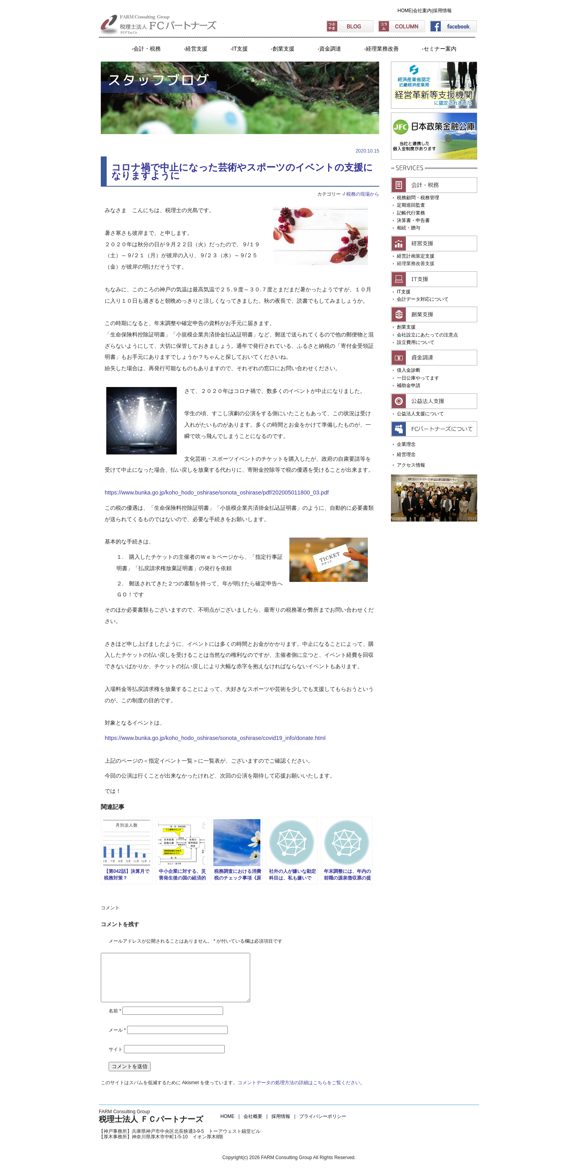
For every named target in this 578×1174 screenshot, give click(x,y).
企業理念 (406, 444)
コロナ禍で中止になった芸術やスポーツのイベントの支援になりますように (242, 171)
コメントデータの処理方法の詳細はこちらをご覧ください (299, 1092)
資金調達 (330, 48)
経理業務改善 (382, 48)
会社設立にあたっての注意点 (427, 335)
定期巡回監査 (411, 205)
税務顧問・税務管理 (418, 197)
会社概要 (253, 1126)
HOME (405, 10)
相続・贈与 (408, 228)
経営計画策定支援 (415, 256)
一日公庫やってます (418, 378)
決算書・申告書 (413, 220)
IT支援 (240, 48)
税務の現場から (362, 194)
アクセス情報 (411, 465)
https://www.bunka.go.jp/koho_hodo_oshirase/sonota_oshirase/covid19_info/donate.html (215, 738)
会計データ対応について (423, 299)
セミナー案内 (440, 48)
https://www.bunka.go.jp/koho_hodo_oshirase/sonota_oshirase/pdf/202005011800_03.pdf (217, 492)
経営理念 (406, 454)
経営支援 (196, 48)
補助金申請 (408, 385)
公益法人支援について (420, 413)
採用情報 (442, 10)
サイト (116, 1058)
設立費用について (415, 342)
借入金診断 (408, 370)
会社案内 (422, 10)
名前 (115, 1020)
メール (117, 1039)
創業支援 (283, 48)
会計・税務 (147, 48)
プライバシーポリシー (322, 1126)
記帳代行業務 (411, 213)
